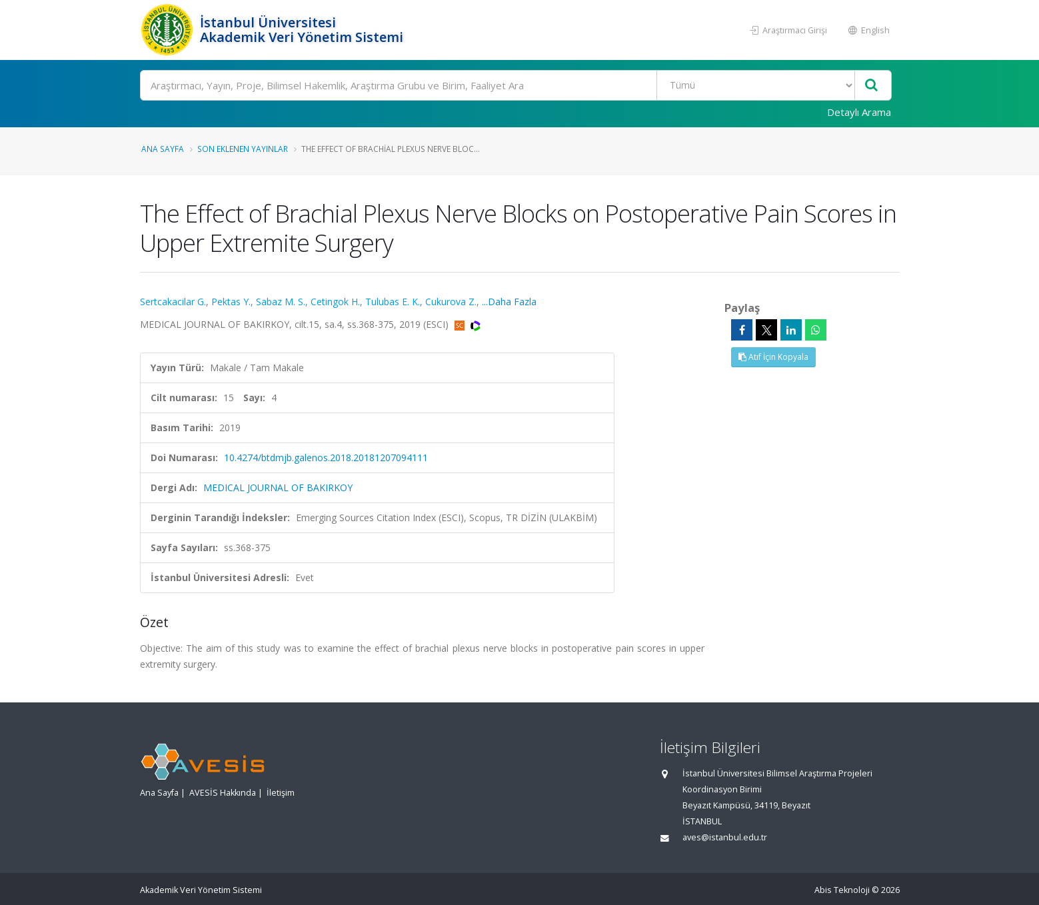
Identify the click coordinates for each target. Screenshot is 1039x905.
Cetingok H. (335, 301)
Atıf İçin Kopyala (773, 357)
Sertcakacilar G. (173, 301)
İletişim (281, 792)
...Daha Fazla (509, 301)
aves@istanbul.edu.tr (724, 837)
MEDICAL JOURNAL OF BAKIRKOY (278, 487)
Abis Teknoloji (842, 890)
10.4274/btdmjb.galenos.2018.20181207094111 (326, 457)
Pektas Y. (231, 301)
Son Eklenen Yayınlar (242, 148)
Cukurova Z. (451, 301)
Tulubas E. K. (392, 301)
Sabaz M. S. (280, 301)
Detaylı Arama (859, 112)
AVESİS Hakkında (222, 792)
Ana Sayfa (162, 148)
